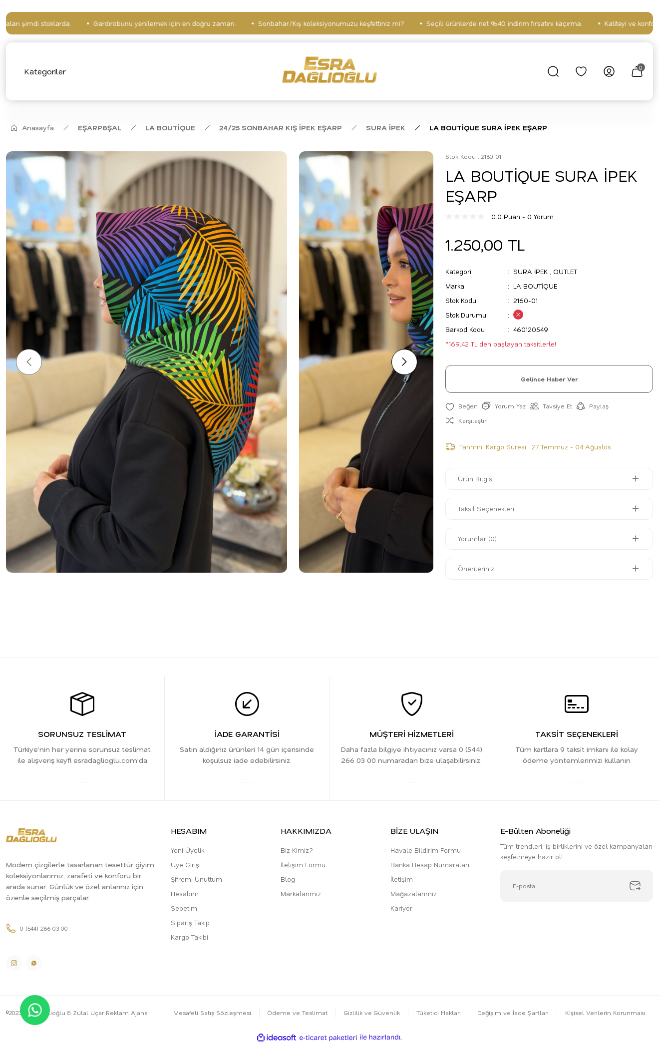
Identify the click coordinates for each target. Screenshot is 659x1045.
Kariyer (401, 908)
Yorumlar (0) (477, 538)
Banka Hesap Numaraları (429, 864)
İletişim (401, 879)
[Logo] (329, 71)
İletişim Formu (303, 864)
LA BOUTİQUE (535, 286)
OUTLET (565, 271)
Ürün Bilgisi (476, 478)
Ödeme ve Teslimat (298, 1013)
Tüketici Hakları (438, 1013)
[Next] (404, 362)
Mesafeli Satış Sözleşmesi (212, 1013)
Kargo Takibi (189, 937)
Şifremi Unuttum (196, 879)
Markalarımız (301, 893)
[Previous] (29, 362)
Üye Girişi (186, 864)
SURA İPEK (530, 271)
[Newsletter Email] (576, 886)
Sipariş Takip (190, 922)
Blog (288, 879)
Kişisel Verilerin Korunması (605, 1013)
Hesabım (185, 893)
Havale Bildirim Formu (425, 850)
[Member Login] (609, 71)
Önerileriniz (476, 568)
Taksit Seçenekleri (486, 508)
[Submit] (635, 886)
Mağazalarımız (413, 893)
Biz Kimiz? (297, 850)
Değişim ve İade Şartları (513, 1013)
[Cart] (637, 71)
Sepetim (184, 908)
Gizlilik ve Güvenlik (372, 1013)
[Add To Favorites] (461, 406)
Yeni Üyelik (187, 850)
